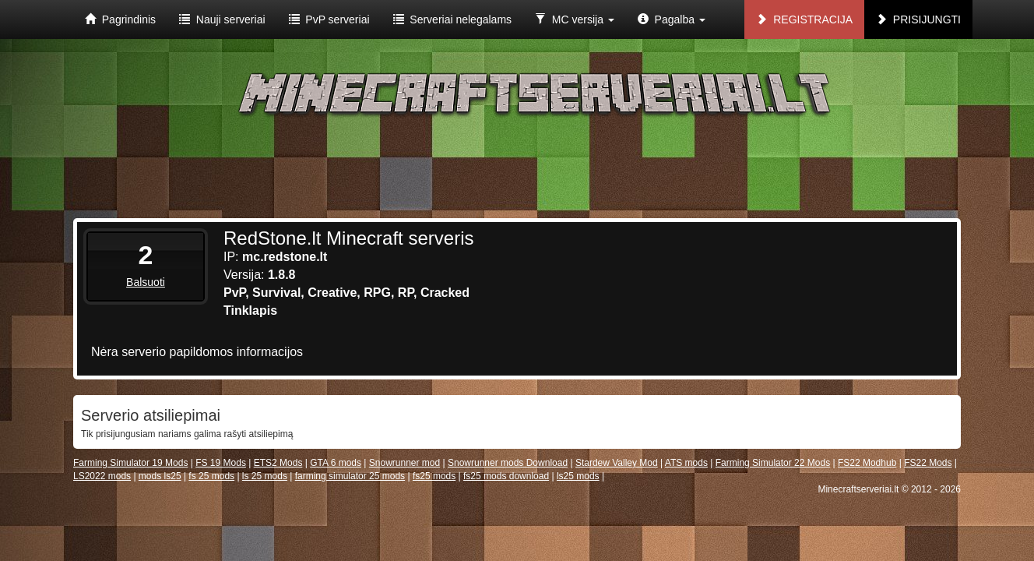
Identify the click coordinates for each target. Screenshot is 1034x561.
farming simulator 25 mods (350, 476)
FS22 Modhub (867, 462)
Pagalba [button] (671, 19)
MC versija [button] (574, 19)
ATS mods (686, 462)
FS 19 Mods (220, 462)
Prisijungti (918, 19)
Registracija (804, 19)
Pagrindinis (120, 19)
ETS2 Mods (278, 462)
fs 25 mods (211, 476)
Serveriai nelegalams (452, 19)
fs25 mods (434, 476)
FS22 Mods (927, 462)
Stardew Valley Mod (616, 462)
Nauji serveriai (222, 19)
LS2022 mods (102, 476)
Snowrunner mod (404, 462)
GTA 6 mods (335, 462)
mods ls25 (160, 476)
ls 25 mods (264, 476)
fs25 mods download (506, 476)
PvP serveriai (329, 19)
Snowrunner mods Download (508, 462)
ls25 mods (578, 476)
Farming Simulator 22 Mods (773, 462)
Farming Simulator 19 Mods (130, 462)
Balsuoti (145, 282)
